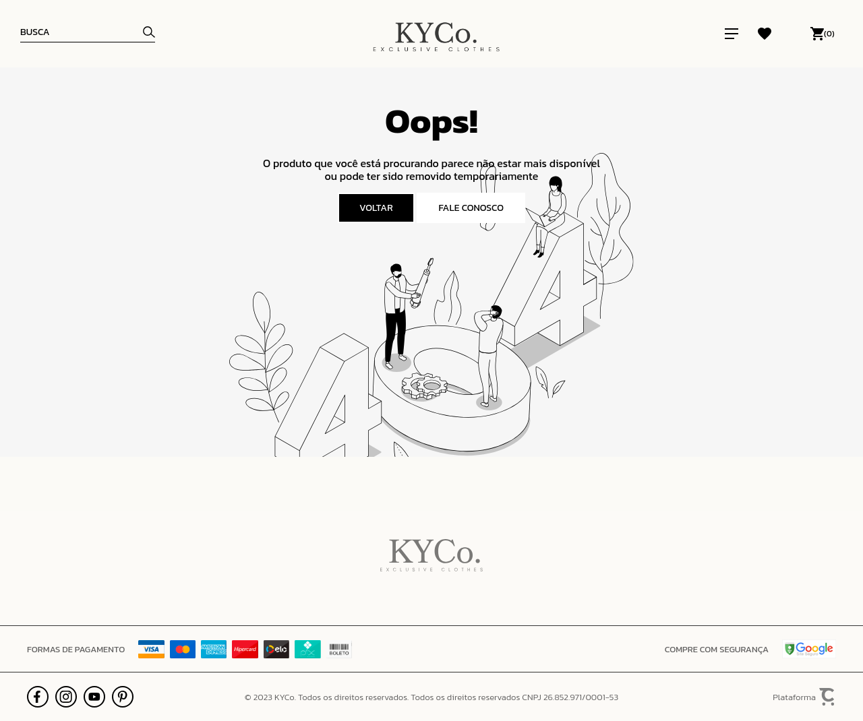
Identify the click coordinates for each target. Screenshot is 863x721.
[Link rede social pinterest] (122, 697)
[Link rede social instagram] (66, 697)
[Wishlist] (764, 33)
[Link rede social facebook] (38, 697)
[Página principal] (436, 33)
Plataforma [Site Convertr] (804, 697)
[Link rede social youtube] (94, 697)
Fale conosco (471, 208)
